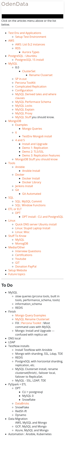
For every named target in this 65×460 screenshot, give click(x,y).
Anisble (20, 167)
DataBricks (22, 403)
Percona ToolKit (25, 83)
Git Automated (31, 194)
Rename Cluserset (41, 75)
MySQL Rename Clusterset (32, 319)
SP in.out (21, 79)
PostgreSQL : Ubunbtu (22, 56)
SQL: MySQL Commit (28, 201)
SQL (11, 197)
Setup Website (17, 270)
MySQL (12, 63)
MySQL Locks (23, 106)
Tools (11, 163)
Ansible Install (31, 171)
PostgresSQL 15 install (29, 60)
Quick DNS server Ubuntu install (36, 224)
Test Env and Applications (24, 33)
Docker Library (31, 182)
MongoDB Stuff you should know (36, 159)
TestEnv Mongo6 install (37, 136)
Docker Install (31, 178)
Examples (21, 125)
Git (17, 190)
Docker (19, 174)
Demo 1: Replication (35, 148)
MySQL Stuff (23, 117)
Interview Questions (28, 251)
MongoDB (14, 121)
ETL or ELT (15, 209)
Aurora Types (30, 52)
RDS (17, 48)
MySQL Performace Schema (33, 102)
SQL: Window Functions (30, 205)
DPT (17, 213)
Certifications (23, 255)
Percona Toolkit (31, 323)
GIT (17, 263)
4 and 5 (20, 140)
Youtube (20, 259)
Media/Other (16, 247)
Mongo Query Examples (30, 315)
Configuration (24, 90)
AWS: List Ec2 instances (30, 44)
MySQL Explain (24, 109)
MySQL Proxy (23, 113)
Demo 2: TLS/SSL (33, 152)
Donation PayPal (25, 266)
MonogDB (21, 243)
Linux (11, 220)
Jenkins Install (24, 186)
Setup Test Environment (30, 37)
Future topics (16, 274)
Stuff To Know (17, 236)
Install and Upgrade (34, 144)
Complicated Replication (30, 86)
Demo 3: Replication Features (41, 155)
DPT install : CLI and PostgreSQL (42, 217)
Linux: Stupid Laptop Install (32, 228)
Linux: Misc (22, 232)
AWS (11, 40)
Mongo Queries (32, 129)
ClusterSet (28, 71)
